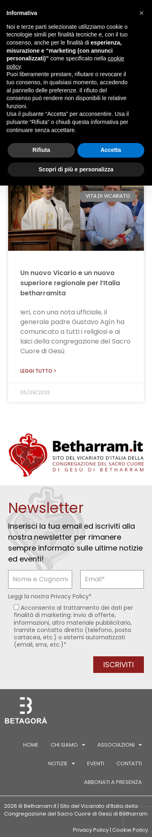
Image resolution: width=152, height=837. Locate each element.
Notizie (61, 763)
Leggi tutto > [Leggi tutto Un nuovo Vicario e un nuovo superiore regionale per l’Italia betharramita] (38, 370)
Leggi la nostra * (50, 596)
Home (31, 745)
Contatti (129, 763)
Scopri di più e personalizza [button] (76, 169)
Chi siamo (68, 745)
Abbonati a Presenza (113, 782)
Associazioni (119, 745)
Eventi (95, 763)
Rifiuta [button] (41, 150)
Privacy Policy (70, 596)
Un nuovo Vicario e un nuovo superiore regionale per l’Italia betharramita (70, 283)
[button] (141, 12)
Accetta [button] (111, 150)
